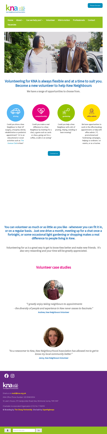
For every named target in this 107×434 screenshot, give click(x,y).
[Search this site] (24, 430)
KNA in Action (64, 20)
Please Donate (95, 5)
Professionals (79, 20)
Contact (91, 20)
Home (10, 20)
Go (39, 430)
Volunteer (50, 20)
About (19, 20)
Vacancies (12, 24)
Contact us (54, 153)
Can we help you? (34, 20)
